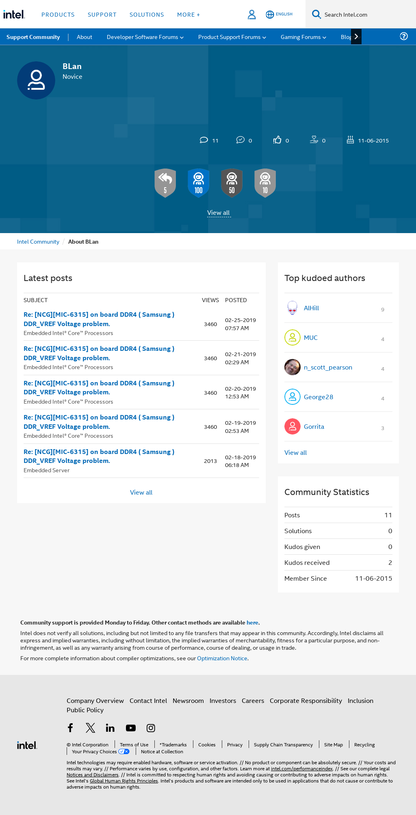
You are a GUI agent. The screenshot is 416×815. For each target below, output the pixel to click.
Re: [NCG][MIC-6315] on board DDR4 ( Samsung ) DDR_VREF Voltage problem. (99, 319)
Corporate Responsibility (306, 700)
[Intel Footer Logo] (27, 744)
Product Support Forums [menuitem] (229, 36)
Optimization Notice (222, 657)
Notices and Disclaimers (93, 774)
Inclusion (360, 700)
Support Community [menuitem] (33, 36)
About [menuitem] (84, 36)
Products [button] (58, 14)
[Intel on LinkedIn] (110, 728)
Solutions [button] (147, 14)
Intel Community (38, 241)
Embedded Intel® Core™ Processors (68, 332)
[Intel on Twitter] (91, 728)
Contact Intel (148, 700)
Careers (253, 700)
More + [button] (188, 14)
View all (218, 212)
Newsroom (188, 700)
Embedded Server (46, 469)
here (252, 622)
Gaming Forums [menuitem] (301, 36)
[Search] (316, 14)
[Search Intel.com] (368, 14)
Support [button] (102, 14)
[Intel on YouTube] (131, 728)
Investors (223, 700)
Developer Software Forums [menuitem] (142, 36)
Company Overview (95, 700)
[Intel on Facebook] (70, 728)
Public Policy (85, 709)
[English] (279, 14)
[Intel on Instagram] (151, 728)
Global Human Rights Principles (124, 780)
